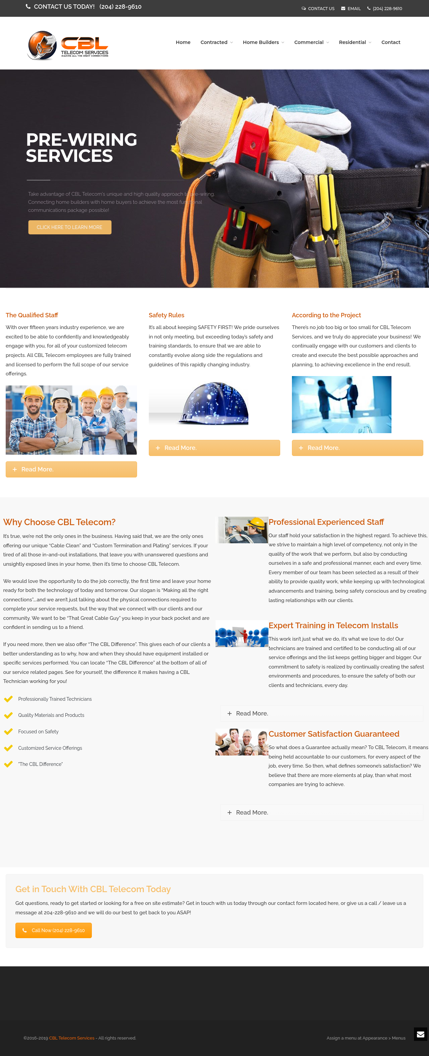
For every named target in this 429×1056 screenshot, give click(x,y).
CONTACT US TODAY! (84, 6)
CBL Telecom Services (72, 1038)
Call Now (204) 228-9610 (53, 930)
